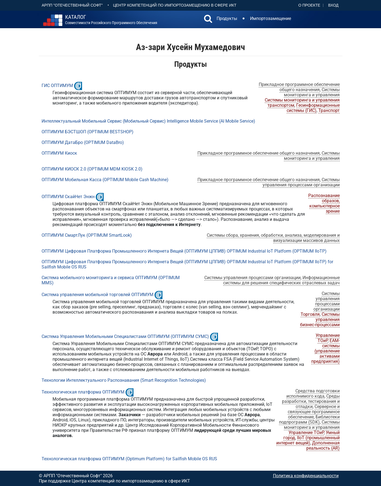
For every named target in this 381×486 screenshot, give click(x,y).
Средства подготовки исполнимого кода (313, 393)
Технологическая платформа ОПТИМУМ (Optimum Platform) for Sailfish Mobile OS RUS (129, 458)
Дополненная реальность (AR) (323, 445)
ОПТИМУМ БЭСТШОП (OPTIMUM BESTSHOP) (87, 131)
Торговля (310, 314)
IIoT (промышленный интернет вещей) (308, 440)
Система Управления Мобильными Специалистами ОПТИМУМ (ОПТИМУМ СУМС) (125, 336)
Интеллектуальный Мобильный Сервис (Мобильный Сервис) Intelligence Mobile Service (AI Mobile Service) (148, 121)
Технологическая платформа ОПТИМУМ (83, 392)
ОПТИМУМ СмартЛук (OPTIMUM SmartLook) (87, 235)
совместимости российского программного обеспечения (111, 19)
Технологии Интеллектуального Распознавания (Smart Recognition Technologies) (124, 380)
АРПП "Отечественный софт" (72, 5)
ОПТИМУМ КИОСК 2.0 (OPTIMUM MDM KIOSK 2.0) (92, 169)
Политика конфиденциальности (306, 475)
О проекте (309, 5)
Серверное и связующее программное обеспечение (314, 412)
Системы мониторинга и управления (312, 92)
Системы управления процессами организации (301, 182)
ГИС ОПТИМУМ (57, 85)
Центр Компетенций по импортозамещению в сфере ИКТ (174, 5)
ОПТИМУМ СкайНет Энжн (68, 196)
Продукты (227, 18)
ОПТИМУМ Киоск (59, 153)
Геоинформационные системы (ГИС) (313, 108)
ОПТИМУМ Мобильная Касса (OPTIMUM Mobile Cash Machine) (105, 179)
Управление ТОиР (328, 338)
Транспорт (329, 110)
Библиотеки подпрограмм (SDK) (309, 419)
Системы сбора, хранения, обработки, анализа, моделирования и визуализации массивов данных (273, 238)
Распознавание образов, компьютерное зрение (324, 203)
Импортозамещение (270, 18)
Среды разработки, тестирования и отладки (311, 401)
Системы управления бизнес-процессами (320, 319)
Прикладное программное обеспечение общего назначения (299, 87)
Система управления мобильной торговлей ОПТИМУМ (97, 294)
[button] (208, 19)
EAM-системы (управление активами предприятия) (325, 351)
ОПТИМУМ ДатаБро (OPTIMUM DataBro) (83, 142)
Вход (333, 5)
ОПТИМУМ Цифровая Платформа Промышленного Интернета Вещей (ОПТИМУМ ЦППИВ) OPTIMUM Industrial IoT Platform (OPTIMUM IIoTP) (184, 251)
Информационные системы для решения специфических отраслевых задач (281, 280)
